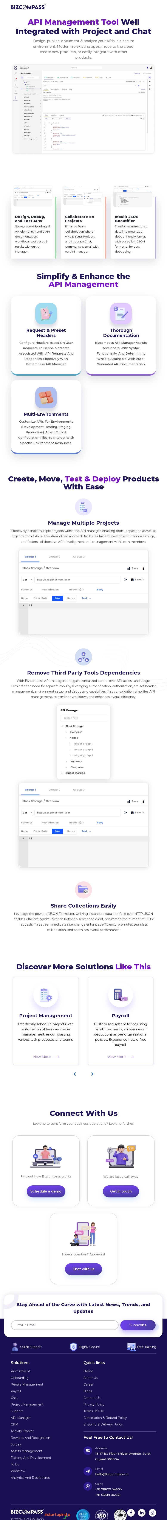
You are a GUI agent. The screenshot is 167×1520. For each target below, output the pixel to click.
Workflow (18, 1460)
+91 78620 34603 (108, 1478)
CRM (14, 1413)
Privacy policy (94, 1393)
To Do (15, 1453)
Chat (14, 1387)
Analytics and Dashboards (30, 1466)
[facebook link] (131, 1501)
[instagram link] (152, 1501)
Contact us (92, 1387)
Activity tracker (22, 1420)
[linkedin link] (141, 1501)
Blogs (88, 1380)
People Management (27, 1373)
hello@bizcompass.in (111, 1463)
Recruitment (20, 1360)
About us (90, 1367)
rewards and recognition (30, 1427)
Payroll (120, 998)
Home (88, 1360)
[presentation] (74, 1055)
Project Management (46, 998)
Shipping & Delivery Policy (103, 1413)
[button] (152, 7)
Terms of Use (94, 1400)
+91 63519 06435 (108, 1484)
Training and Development (31, 1446)
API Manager (21, 1407)
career (88, 1373)
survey (16, 1433)
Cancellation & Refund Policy (105, 1407)
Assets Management (26, 1440)
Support (17, 1400)
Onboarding (20, 1367)
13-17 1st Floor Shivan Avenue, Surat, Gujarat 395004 (123, 1445)
